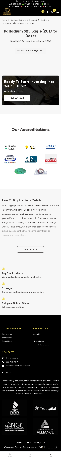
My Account (7, 338)
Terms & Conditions (41, 345)
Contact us (7, 334)
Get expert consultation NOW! (36, 41)
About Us (36, 334)
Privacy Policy (38, 341)
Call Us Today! (17, 98)
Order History (8, 341)
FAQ (34, 338)
